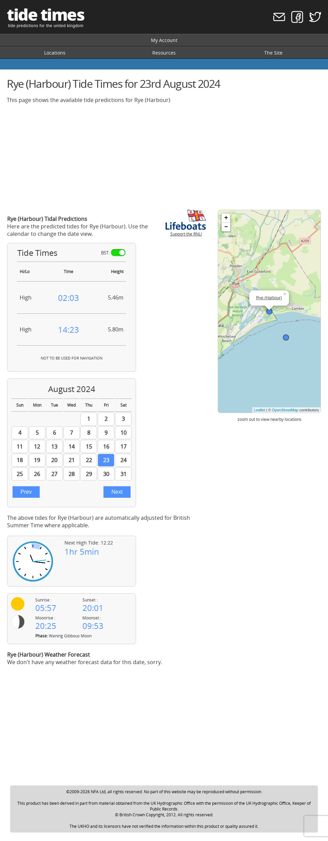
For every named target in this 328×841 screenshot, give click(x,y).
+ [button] (226, 218)
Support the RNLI (186, 231)
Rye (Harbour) (269, 297)
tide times (45, 14)
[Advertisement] (164, 156)
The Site (273, 52)
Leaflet (259, 410)
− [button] (226, 227)
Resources (164, 52)
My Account (164, 40)
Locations (54, 52)
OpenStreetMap (285, 410)
